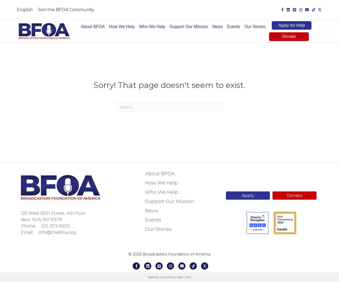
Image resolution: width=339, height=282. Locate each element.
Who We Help (152, 26)
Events (233, 26)
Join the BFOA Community (66, 9)
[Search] (169, 107)
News (217, 26)
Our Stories (255, 26)
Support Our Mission (189, 26)
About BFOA (93, 26)
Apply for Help (291, 25)
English (25, 9)
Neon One (184, 277)
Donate (289, 36)
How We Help (122, 26)
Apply (248, 195)
